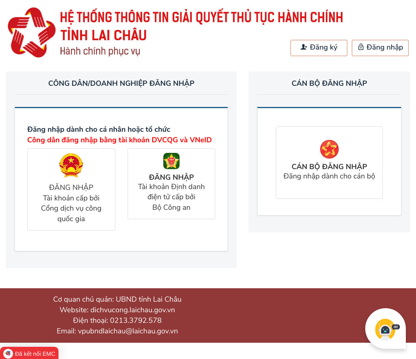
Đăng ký (319, 47)
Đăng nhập (380, 47)
